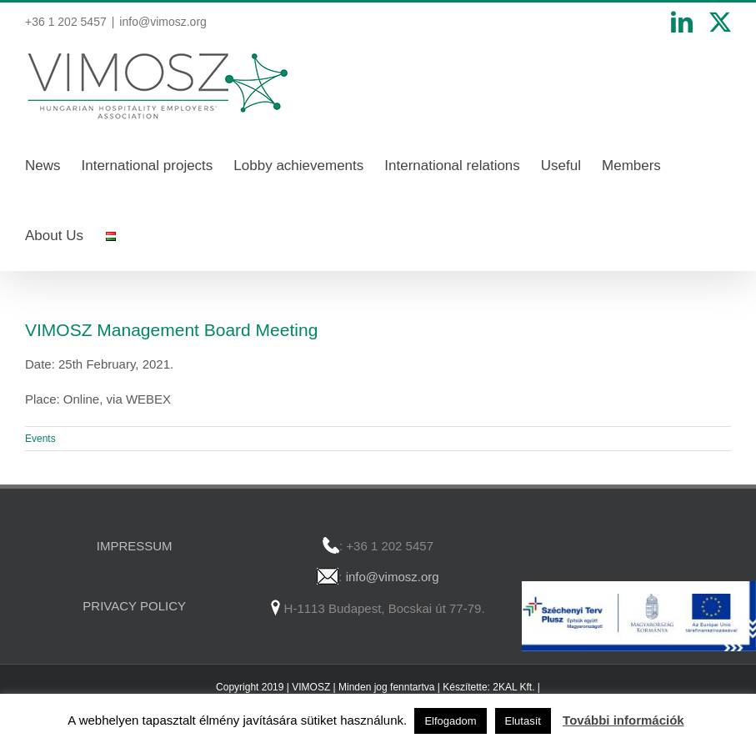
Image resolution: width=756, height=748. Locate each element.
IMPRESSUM (135, 546)
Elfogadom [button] (450, 721)
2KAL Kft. (513, 687)
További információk (623, 720)
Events (40, 438)
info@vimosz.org (162, 21)
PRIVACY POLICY (134, 606)
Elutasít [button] (523, 721)
